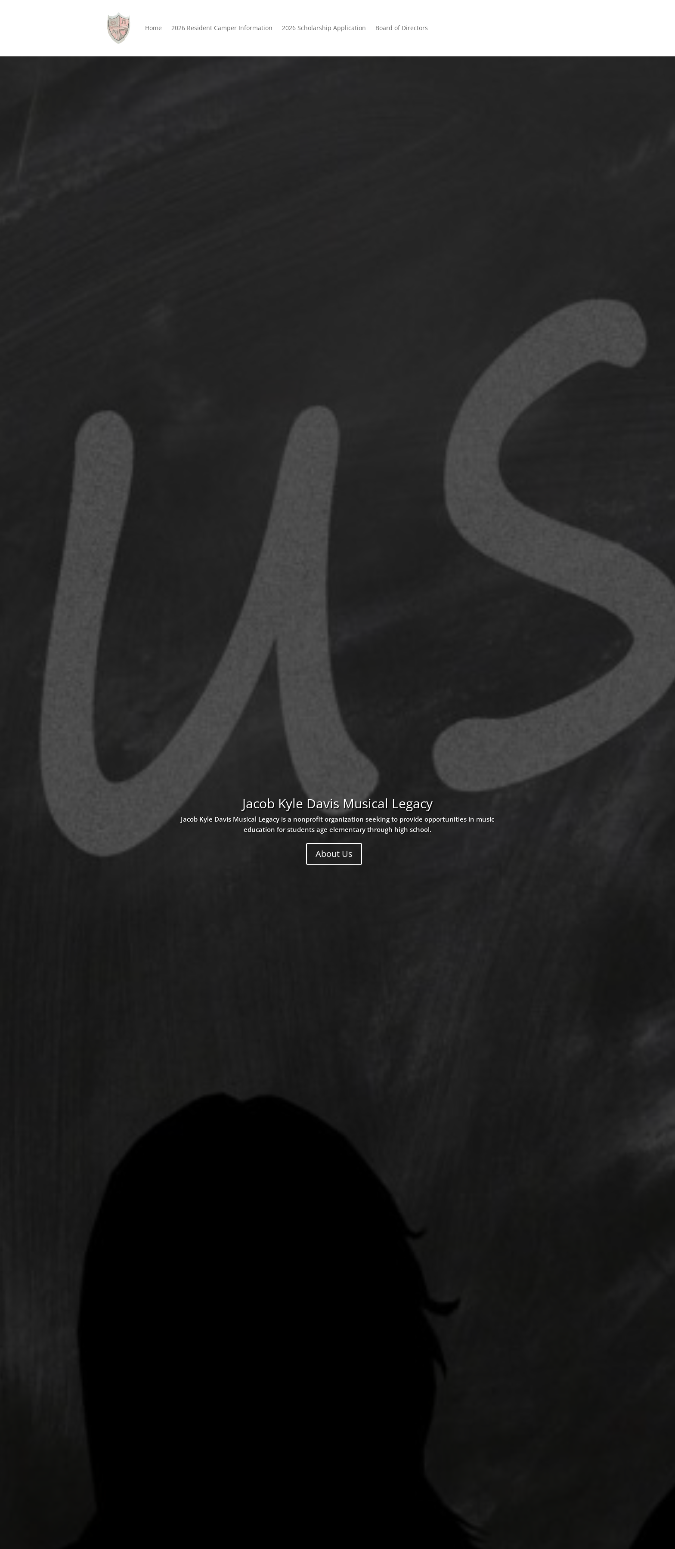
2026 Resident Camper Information (221, 28)
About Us (334, 854)
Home (153, 28)
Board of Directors (401, 28)
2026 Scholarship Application (324, 28)
